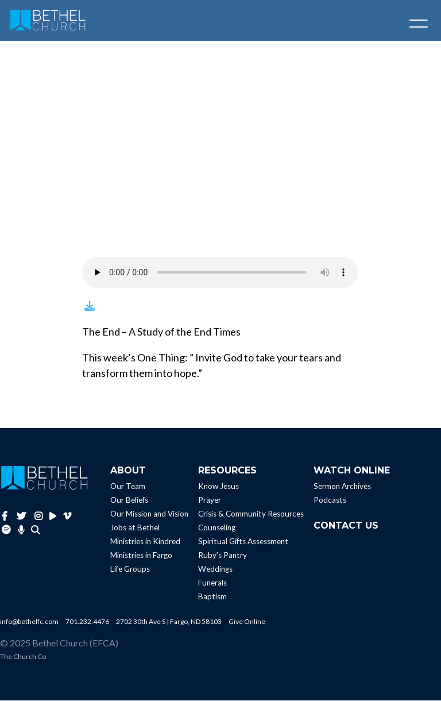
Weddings (215, 570)
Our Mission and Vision (149, 514)
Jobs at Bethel (135, 528)
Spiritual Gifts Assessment (243, 542)
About (128, 470)
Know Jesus (218, 487)
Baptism (212, 597)
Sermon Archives (342, 487)
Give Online (247, 622)
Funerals (212, 583)
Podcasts (330, 501)
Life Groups (130, 570)
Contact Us (346, 526)
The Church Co (23, 657)
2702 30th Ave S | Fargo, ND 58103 (169, 622)
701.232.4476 (87, 622)
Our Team (127, 487)
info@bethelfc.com (29, 622)
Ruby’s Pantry (222, 556)
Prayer (209, 501)
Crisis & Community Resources (251, 514)
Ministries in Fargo (141, 556)
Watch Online (352, 470)
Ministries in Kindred (145, 542)
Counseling (216, 528)
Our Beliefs (129, 501)
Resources (227, 470)
